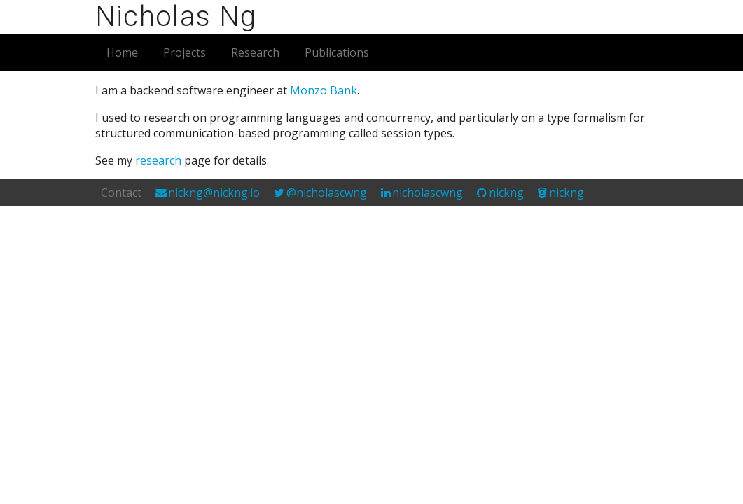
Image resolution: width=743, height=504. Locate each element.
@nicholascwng (326, 192)
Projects (184, 52)
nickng (506, 192)
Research (255, 52)
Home (122, 52)
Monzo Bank (323, 90)
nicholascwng (427, 192)
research (158, 160)
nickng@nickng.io (214, 192)
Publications (337, 52)
